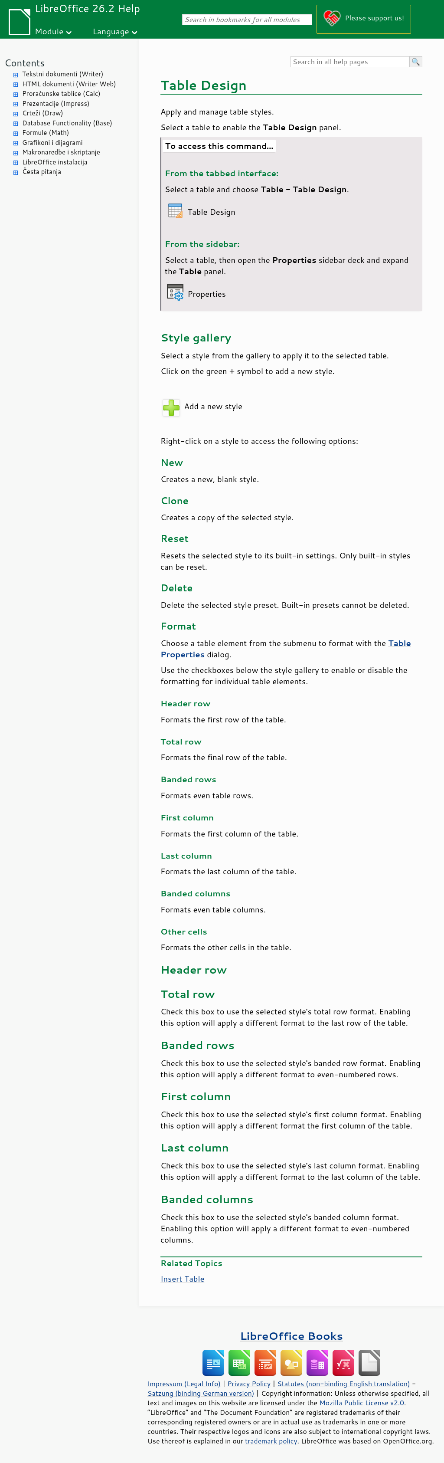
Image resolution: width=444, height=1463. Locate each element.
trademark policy (271, 1441)
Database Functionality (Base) (67, 123)
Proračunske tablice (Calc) (61, 93)
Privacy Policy (249, 1383)
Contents (24, 62)
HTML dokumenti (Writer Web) (69, 84)
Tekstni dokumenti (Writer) (63, 74)
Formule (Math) (45, 132)
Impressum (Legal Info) (184, 1383)
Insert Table (182, 1278)
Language (111, 31)
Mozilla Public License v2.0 (361, 1402)
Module (49, 31)
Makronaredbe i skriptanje (61, 152)
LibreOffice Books (291, 1335)
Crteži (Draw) (42, 113)
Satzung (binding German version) (201, 1393)
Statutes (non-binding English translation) (343, 1383)
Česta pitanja (41, 171)
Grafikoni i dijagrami (52, 142)
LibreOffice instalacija (55, 162)
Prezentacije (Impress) (55, 103)
